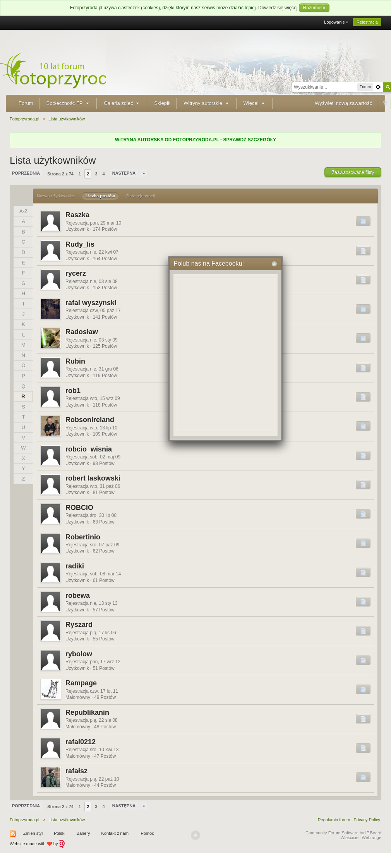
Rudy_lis (79, 244)
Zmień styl (33, 833)
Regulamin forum (334, 819)
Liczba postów (100, 196)
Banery (83, 833)
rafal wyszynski (91, 303)
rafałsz (76, 771)
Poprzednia (26, 173)
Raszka (77, 215)
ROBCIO (79, 507)
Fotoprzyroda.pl (24, 819)
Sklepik (162, 103)
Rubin (75, 361)
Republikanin (87, 712)
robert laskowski (92, 478)
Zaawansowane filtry (353, 172)
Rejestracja (367, 22)
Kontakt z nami (115, 833)
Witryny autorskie (206, 103)
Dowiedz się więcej (277, 7)
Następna (124, 173)
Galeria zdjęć (122, 103)
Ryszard (79, 624)
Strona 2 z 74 (60, 174)
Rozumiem (314, 7)
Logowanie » (336, 22)
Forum (26, 103)
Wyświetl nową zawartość (343, 103)
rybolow (78, 654)
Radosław (81, 332)
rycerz (75, 273)
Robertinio (82, 537)
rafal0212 (80, 742)
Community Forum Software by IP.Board (343, 833)
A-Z (23, 211)
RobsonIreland (89, 420)
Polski (59, 833)
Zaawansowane (378, 87)
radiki (74, 566)
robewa (77, 595)
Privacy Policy (367, 819)
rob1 (73, 391)
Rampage (81, 683)
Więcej (255, 103)
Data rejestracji (140, 196)
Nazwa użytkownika (55, 196)
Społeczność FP (68, 103)
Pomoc (147, 833)
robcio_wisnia (88, 449)
